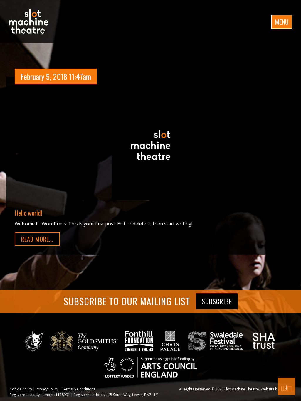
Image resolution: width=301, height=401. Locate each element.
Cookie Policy (21, 389)
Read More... (37, 239)
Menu (282, 21)
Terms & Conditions (78, 389)
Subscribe (217, 301)
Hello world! (28, 213)
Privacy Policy (47, 389)
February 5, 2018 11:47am (56, 76)
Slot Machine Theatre (241, 389)
